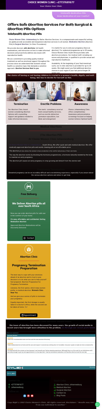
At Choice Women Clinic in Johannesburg (25, 145)
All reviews (92, 367)
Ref (26, 307)
